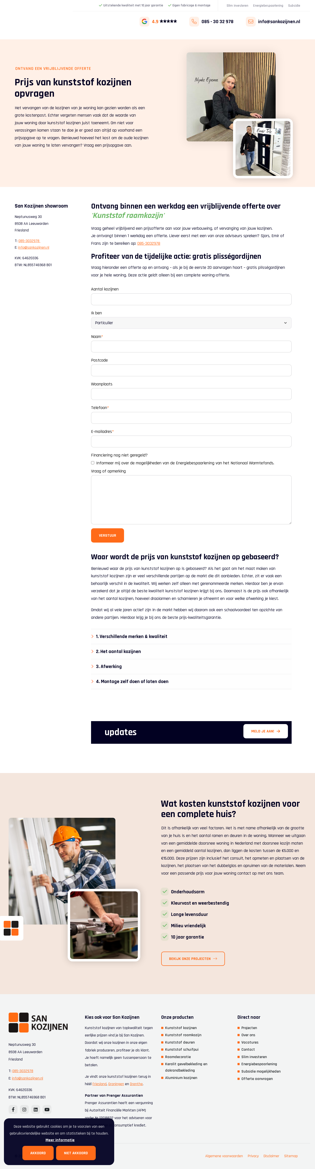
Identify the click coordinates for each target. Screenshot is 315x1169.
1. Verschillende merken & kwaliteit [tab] (131, 636)
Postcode (99, 360)
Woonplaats (101, 384)
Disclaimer (271, 1156)
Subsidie (294, 5)
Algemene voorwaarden (224, 1156)
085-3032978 (148, 243)
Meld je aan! (265, 731)
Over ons (248, 1035)
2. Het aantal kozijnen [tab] (118, 651)
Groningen (116, 1084)
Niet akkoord (76, 1153)
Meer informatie (60, 1140)
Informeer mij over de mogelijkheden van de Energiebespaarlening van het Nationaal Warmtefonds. (182, 463)
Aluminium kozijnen (181, 1077)
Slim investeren (237, 5)
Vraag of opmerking (108, 471)
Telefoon (100, 407)
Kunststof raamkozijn (183, 1035)
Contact (248, 1049)
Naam (97, 336)
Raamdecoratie (178, 1057)
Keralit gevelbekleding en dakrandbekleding (186, 1067)
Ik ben (96, 313)
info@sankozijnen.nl (33, 247)
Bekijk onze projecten (210, 958)
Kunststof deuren (180, 1042)
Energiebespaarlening (268, 5)
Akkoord (38, 1153)
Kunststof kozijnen (181, 1028)
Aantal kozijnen (105, 289)
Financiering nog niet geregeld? (119, 455)
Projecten (249, 1028)
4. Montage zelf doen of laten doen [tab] (132, 681)
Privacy (253, 1156)
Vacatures (249, 1042)
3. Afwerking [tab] (109, 666)
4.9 (158, 22)
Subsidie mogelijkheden (261, 1071)
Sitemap (291, 1156)
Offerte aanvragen (257, 1078)
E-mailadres (102, 431)
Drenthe (136, 1084)
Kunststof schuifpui (182, 1049)
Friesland (100, 1084)
